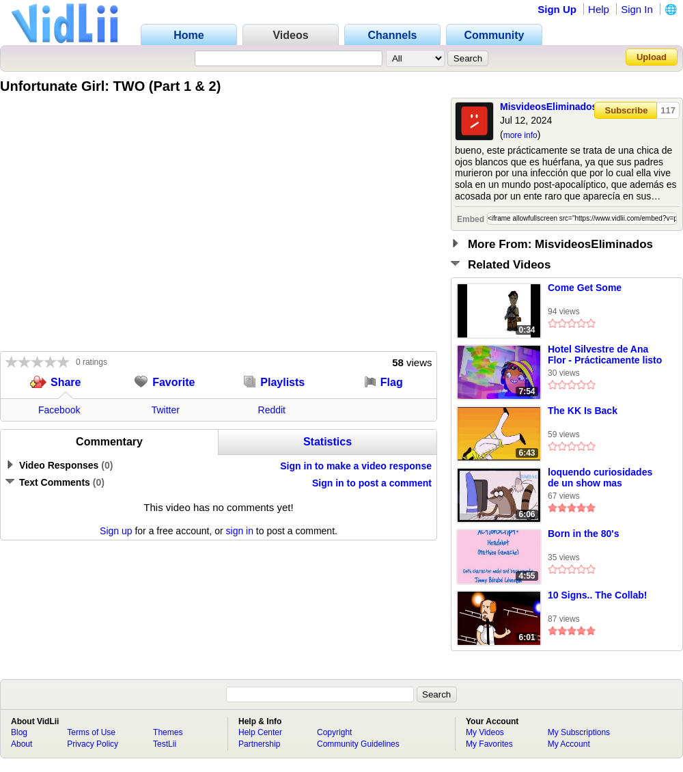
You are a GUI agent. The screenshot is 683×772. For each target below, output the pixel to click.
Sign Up (557, 9)
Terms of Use (91, 732)
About (21, 744)
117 (667, 110)
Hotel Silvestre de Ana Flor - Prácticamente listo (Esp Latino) (605, 355)
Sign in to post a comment (372, 483)
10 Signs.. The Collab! (597, 595)
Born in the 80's (583, 533)
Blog (19, 732)
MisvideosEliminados (548, 106)
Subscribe (626, 110)
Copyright (334, 732)
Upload (652, 57)
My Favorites (489, 744)
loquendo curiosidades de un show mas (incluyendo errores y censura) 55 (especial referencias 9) (600, 478)
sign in (239, 530)
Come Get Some (585, 287)
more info (520, 135)
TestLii (164, 744)
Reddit (271, 409)
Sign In (637, 9)
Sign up (116, 530)
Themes (167, 732)
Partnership (259, 744)
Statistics (327, 441)
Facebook (59, 409)
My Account (569, 744)
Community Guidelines (358, 744)
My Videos (485, 732)
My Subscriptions (579, 732)
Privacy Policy (92, 744)
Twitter (166, 409)
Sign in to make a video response (356, 465)
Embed (470, 219)
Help (598, 9)
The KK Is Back (582, 410)
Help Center (260, 732)
